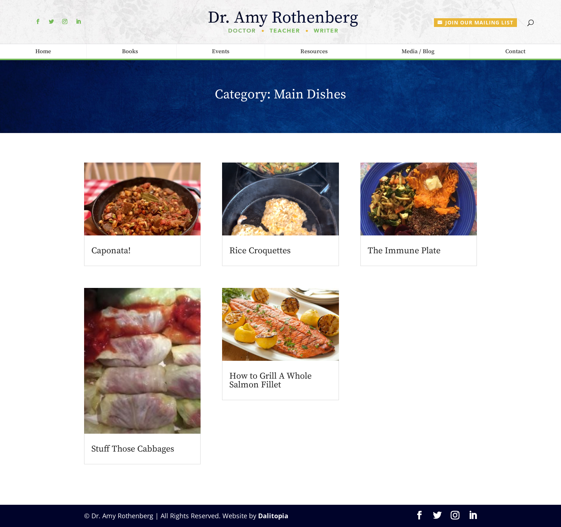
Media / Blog (418, 51)
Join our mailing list (479, 22)
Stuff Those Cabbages (132, 449)
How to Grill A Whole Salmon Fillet (270, 380)
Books (130, 51)
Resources (314, 51)
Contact (515, 51)
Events (220, 51)
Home (43, 51)
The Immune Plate (404, 250)
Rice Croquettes (260, 250)
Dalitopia (273, 515)
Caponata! (111, 250)
